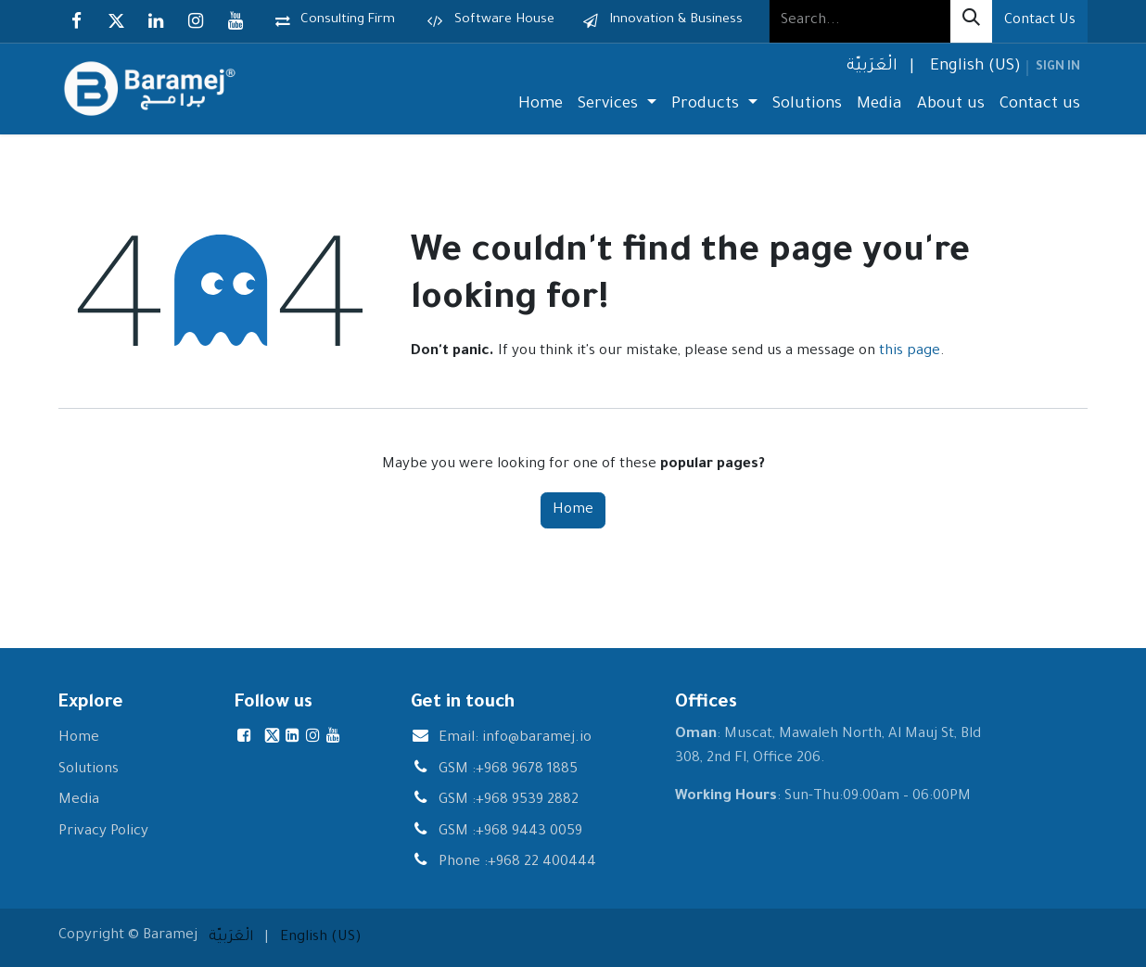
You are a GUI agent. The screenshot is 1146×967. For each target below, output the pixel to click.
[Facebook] (76, 21)
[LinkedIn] (155, 21)
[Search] (971, 21)
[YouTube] (235, 21)
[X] (116, 21)
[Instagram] (195, 21)
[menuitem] (870, 68)
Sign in (1058, 67)
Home (573, 510)
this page (909, 352)
